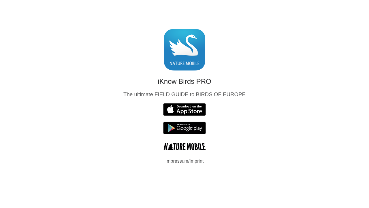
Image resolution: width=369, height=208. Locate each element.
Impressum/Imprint (184, 161)
